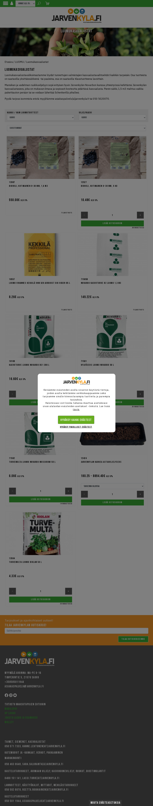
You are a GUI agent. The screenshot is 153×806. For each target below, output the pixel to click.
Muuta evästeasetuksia (106, 803)
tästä (76, 409)
